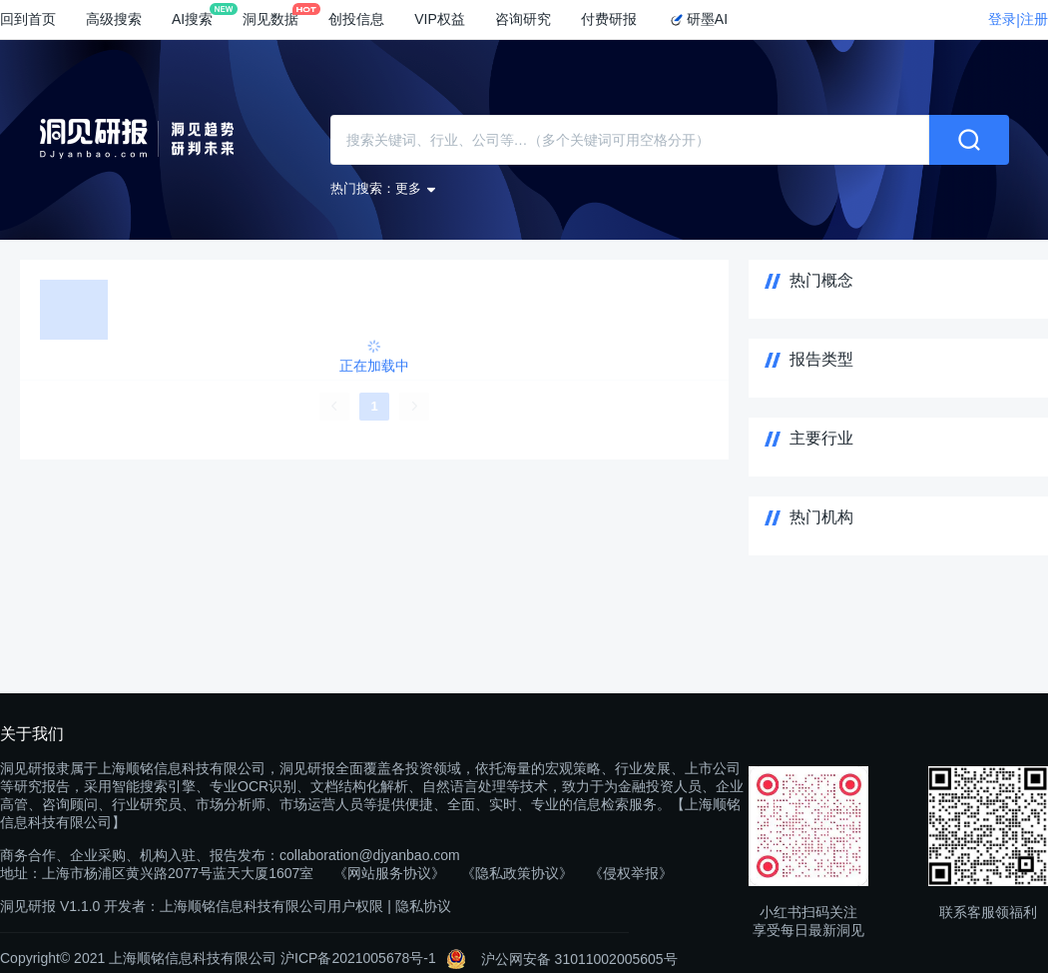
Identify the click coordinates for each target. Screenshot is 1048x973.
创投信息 (356, 19)
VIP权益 (439, 19)
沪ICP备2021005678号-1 (358, 958)
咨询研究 (523, 19)
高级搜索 (114, 19)
